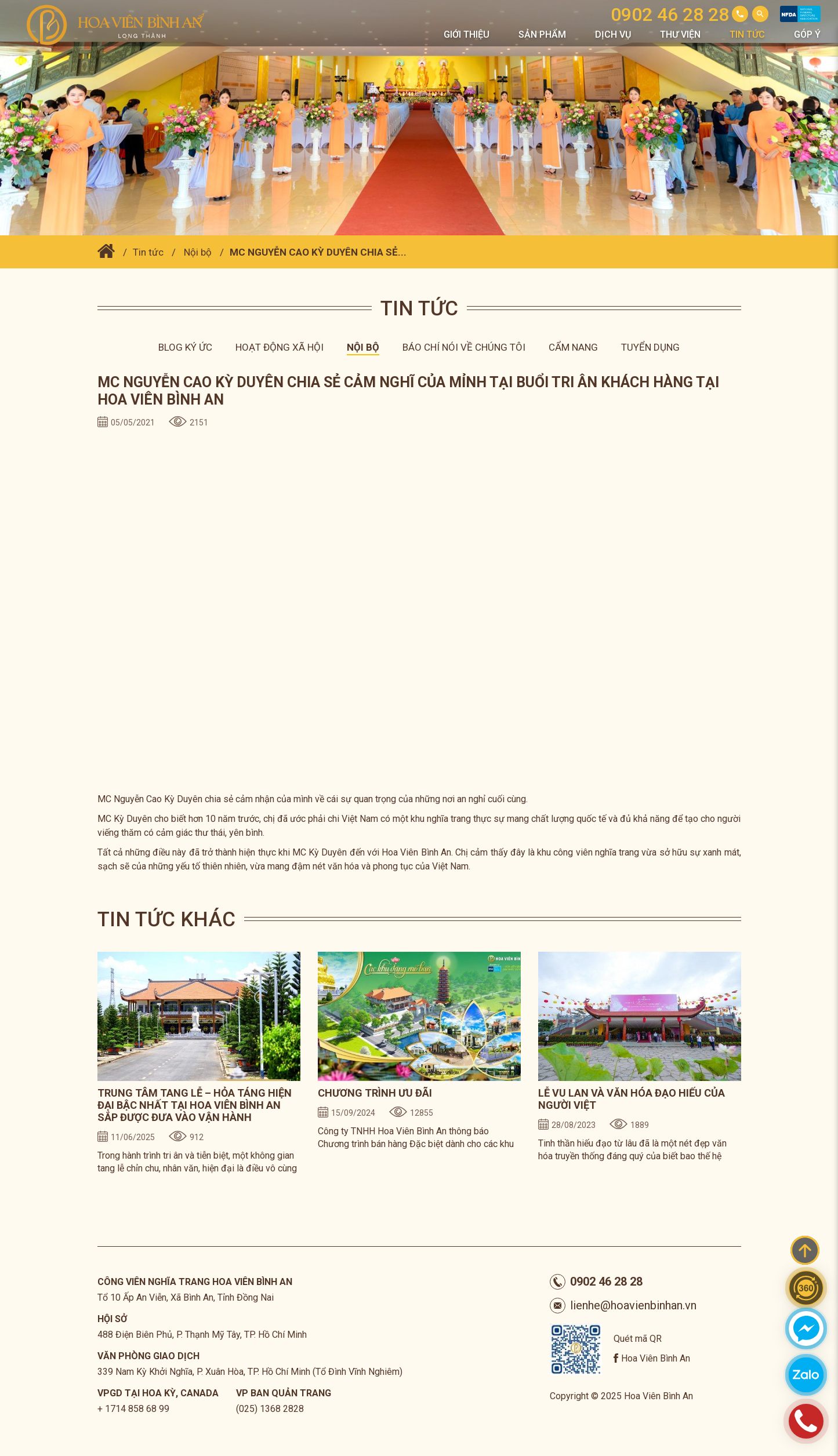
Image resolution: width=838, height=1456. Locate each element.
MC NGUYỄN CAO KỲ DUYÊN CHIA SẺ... (318, 252)
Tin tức (747, 34)
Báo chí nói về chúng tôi (463, 347)
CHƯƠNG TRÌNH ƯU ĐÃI (375, 1093)
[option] (199, 1065)
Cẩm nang (573, 347)
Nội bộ (198, 252)
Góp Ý (807, 34)
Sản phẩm (542, 34)
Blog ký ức (185, 347)
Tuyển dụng (650, 347)
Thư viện (680, 34)
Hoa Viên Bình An (655, 1358)
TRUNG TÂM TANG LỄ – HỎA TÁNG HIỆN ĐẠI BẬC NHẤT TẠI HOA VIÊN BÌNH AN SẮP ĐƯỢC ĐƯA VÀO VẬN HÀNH (194, 1105)
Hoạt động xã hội (279, 347)
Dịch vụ (613, 34)
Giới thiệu (466, 34)
